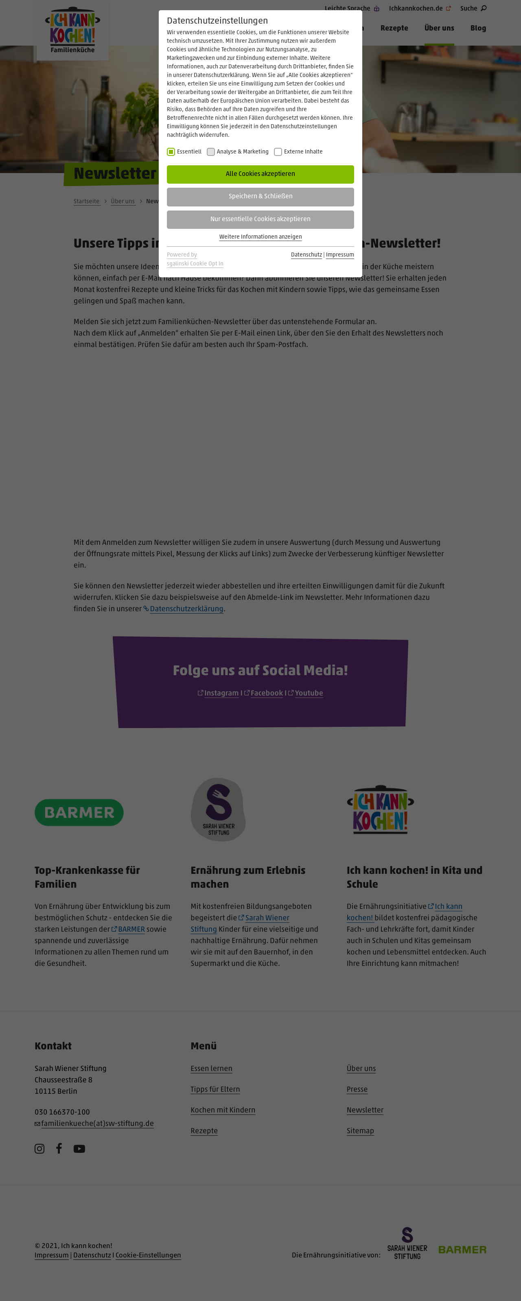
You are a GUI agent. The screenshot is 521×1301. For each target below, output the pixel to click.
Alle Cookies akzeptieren (260, 174)
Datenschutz (306, 255)
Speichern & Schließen (261, 196)
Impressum (340, 255)
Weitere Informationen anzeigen (260, 237)
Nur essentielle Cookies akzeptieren (260, 219)
